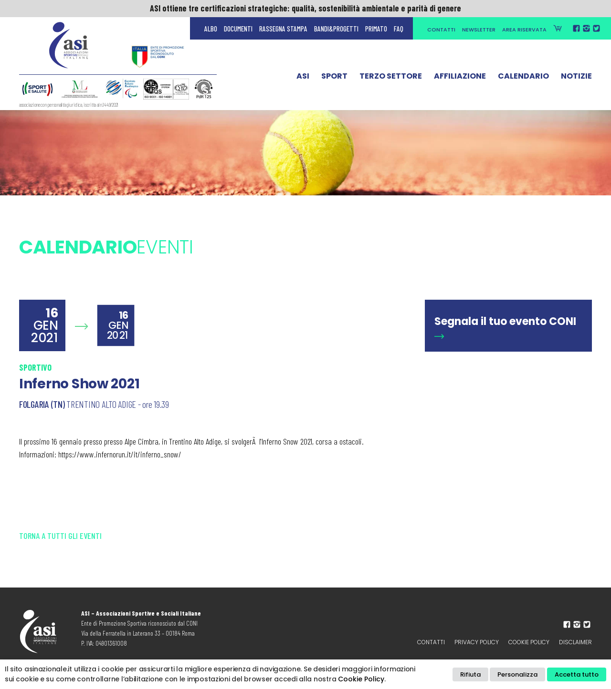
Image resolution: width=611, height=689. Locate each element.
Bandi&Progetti (336, 28)
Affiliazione (460, 77)
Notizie (576, 77)
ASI (302, 77)
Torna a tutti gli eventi (60, 535)
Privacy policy (476, 642)
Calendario (523, 77)
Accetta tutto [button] (577, 674)
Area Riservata (524, 29)
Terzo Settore (390, 77)
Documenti (238, 28)
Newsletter (478, 29)
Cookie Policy (528, 642)
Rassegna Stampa (283, 28)
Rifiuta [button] (470, 674)
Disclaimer (575, 642)
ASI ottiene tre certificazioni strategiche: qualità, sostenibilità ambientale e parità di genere (305, 8)
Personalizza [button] (517, 674)
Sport (334, 77)
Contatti (441, 29)
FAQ (398, 28)
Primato (376, 28)
